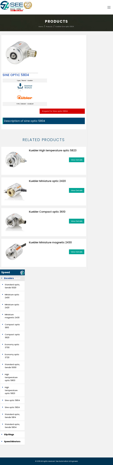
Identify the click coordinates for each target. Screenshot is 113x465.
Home (41, 27)
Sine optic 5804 (16, 75)
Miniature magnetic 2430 (12, 316)
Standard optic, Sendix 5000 (12, 366)
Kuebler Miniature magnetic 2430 (50, 242)
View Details (76, 159)
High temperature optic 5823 (11, 390)
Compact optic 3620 (12, 336)
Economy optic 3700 (12, 346)
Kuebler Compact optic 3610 (47, 212)
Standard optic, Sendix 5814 (12, 416)
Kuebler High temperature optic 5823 (53, 150)
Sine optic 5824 (12, 407)
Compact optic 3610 (12, 326)
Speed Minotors (12, 441)
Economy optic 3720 (12, 356)
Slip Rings (9, 434)
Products (49, 27)
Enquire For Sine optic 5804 (55, 111)
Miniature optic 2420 (12, 306)
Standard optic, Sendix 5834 (12, 426)
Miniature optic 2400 (12, 296)
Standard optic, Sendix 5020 (12, 286)
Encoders (9, 278)
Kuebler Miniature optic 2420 (47, 181)
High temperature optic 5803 (11, 377)
